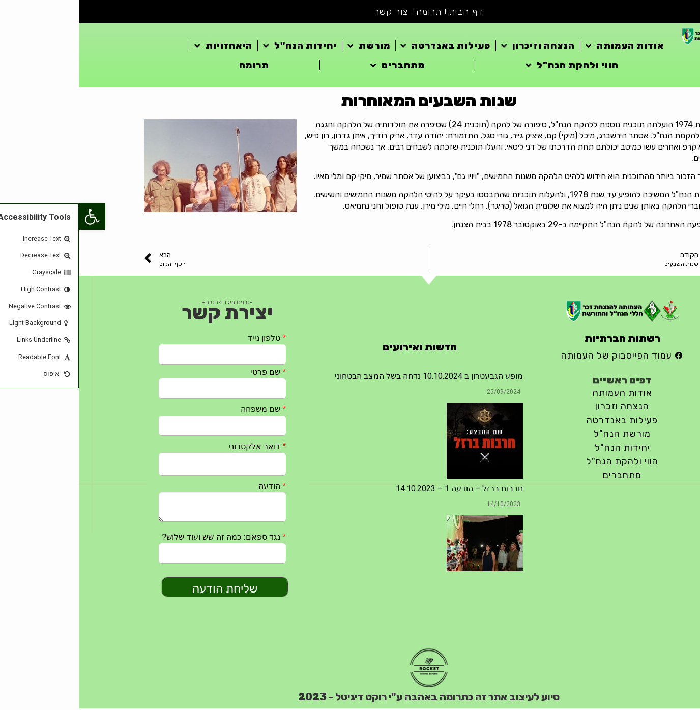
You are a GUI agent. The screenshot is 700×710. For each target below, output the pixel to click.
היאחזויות (144, 46)
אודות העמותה (546, 46)
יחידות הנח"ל (221, 46)
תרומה (350, 12)
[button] (13, 216)
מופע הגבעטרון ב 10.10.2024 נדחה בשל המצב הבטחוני (350, 377)
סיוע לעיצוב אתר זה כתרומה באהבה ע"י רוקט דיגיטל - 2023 (350, 698)
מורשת (290, 46)
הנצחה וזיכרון (459, 46)
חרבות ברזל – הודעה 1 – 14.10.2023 (380, 489)
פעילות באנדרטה (367, 46)
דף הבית (388, 12)
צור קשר (312, 12)
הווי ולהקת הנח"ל (493, 66)
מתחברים (318, 66)
